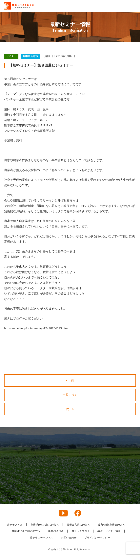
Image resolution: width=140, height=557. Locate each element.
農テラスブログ (80, 531)
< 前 (70, 380)
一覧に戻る (70, 394)
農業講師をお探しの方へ (44, 524)
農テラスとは (15, 524)
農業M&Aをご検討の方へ (25, 531)
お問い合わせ (68, 537)
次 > (70, 409)
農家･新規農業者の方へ (111, 524)
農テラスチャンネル (41, 537)
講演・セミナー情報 (109, 531)
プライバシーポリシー (97, 537)
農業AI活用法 (55, 531)
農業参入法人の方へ (78, 524)
